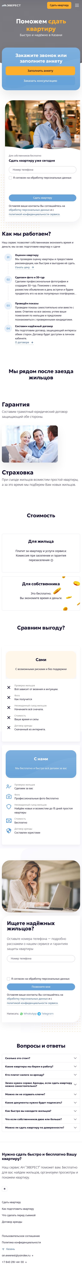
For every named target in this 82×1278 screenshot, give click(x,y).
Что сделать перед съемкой (19, 1215)
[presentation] (33, 188)
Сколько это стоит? (17, 1058)
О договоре (24, 342)
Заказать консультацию (40, 81)
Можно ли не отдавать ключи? (25, 1094)
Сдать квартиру (11, 1202)
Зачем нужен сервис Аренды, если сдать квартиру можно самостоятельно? (38, 1084)
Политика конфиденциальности (21, 1242)
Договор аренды (12, 1222)
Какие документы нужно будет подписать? (33, 1102)
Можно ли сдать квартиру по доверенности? (34, 1127)
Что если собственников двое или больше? (33, 1119)
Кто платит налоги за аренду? (24, 1074)
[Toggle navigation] (77, 5)
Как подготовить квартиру (18, 1209)
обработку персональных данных (29, 210)
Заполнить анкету (40, 71)
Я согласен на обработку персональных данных (42, 178)
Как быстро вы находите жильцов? (28, 1110)
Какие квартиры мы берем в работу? (29, 1066)
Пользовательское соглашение (21, 1236)
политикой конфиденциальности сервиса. (34, 214)
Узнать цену (24, 267)
